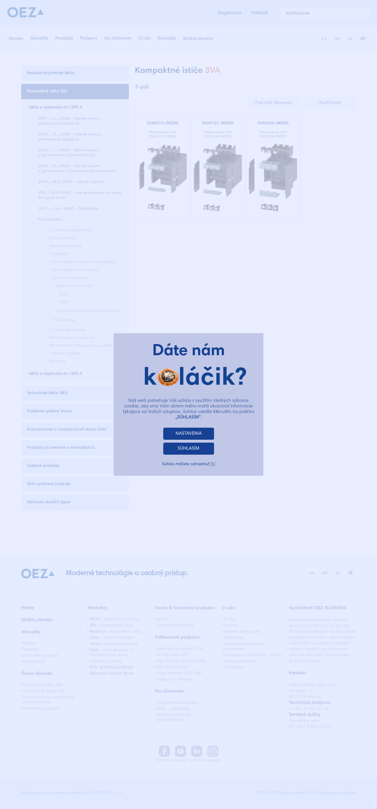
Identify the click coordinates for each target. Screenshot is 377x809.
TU (213, 464)
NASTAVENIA (189, 433)
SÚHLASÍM (188, 448)
